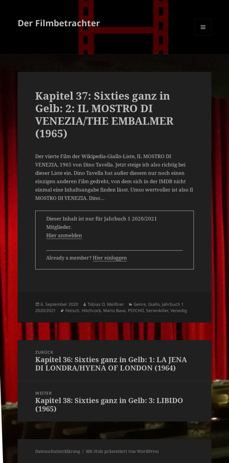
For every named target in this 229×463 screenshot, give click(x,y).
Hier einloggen (110, 257)
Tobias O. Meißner (106, 304)
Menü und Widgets (203, 35)
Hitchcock (91, 310)
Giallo (154, 304)
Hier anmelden (64, 235)
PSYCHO (136, 310)
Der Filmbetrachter (59, 23)
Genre (140, 304)
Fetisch (72, 310)
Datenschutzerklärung (57, 451)
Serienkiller (157, 310)
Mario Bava (114, 310)
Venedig (179, 310)
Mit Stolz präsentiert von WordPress (122, 451)
